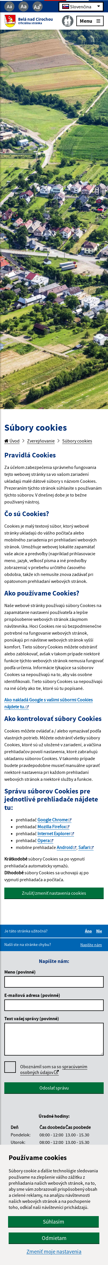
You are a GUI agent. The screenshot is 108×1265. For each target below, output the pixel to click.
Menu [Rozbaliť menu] (90, 20)
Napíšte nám (91, 944)
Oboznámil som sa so (53, 1069)
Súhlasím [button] (53, 1221)
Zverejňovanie (41, 441)
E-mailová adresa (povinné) (32, 995)
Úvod (12, 441)
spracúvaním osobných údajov (53, 1069)
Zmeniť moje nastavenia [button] (54, 1251)
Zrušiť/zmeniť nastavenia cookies (54, 893)
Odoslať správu (54, 1088)
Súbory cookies (77, 441)
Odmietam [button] (54, 1238)
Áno (89, 931)
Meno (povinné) (20, 972)
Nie (100, 931)
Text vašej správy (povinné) (31, 1018)
